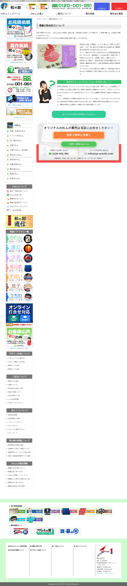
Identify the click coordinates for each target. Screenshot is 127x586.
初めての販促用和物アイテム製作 (19, 456)
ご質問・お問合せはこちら (78, 144)
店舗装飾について (15, 549)
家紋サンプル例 (13, 365)
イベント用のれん (17, 136)
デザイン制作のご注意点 (16, 362)
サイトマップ (12, 433)
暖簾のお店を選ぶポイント (17, 468)
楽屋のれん (14, 145)
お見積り (119, 9)
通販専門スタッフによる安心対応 (19, 452)
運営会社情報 (12, 415)
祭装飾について (14, 551)
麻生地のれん (15, 169)
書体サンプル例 (13, 369)
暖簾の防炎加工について (19, 202)
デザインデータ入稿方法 (16, 358)
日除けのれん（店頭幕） (19, 150)
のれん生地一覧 (15, 195)
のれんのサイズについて (19, 206)
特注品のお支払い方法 (15, 388)
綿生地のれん (15, 159)
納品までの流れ (13, 381)
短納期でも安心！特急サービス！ (19, 448)
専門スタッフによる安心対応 (18, 569)
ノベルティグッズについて (17, 554)
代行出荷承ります (14, 395)
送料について (12, 385)
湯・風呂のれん (16, 140)
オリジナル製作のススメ (16, 429)
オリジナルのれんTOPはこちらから (78, 114)
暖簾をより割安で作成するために (19, 479)
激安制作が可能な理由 (15, 445)
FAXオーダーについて (15, 403)
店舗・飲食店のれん (18, 131)
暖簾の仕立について (17, 199)
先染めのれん (15, 178)
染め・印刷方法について (19, 191)
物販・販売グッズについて (17, 557)
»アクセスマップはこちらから (105, 573)
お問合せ (102, 9)
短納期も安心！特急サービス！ (19, 566)
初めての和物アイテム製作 (17, 571)
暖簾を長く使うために (15, 471)
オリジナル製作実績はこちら (40, 549)
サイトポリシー (13, 426)
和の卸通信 (35, 554)
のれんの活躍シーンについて (18, 475)
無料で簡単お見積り (79, 135)
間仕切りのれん (16, 155)
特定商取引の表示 (14, 418)
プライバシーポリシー (15, 422)
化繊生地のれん (16, 164)
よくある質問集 (15, 210)
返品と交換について (15, 392)
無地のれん (14, 174)
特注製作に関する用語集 (61, 567)
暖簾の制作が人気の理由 (16, 486)
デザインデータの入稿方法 (39, 561)
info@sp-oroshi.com (100, 154)
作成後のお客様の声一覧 (39, 551)
